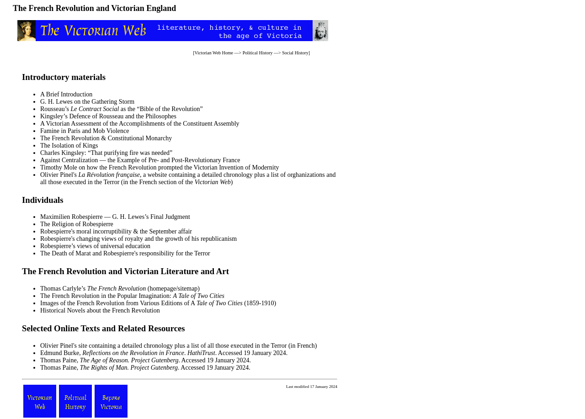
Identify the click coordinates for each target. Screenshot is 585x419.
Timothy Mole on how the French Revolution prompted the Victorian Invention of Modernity (159, 167)
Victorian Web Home (214, 52)
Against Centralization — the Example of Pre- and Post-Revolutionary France (140, 160)
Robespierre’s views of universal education (95, 246)
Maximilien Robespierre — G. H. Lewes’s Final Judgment (115, 216)
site (82, 345)
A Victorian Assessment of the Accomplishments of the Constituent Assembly (139, 123)
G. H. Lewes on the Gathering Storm (87, 101)
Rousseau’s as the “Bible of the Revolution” (121, 109)
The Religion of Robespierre (76, 224)
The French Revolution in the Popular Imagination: (132, 295)
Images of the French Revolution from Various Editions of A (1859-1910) (158, 303)
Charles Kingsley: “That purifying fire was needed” (106, 152)
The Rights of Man (104, 367)
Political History (258, 52)
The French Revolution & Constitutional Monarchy (106, 138)
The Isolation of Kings (69, 145)
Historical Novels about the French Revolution (100, 310)
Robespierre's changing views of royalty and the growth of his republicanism (138, 238)
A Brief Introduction (66, 94)
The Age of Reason (104, 360)
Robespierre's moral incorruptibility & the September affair (116, 231)
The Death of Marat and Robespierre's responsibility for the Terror (125, 253)
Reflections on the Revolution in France (133, 353)
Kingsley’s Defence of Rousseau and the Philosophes (108, 116)
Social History (295, 52)
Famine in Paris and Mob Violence (84, 130)
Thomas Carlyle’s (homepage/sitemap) (120, 288)
